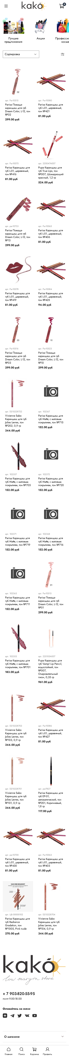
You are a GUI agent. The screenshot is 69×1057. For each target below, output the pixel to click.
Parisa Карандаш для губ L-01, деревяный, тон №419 (17, 298)
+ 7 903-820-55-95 (19, 996)
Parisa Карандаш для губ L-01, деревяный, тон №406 (50, 236)
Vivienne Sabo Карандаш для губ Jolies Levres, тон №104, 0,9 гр (49, 926)
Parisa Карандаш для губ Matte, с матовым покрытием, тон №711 (17, 603)
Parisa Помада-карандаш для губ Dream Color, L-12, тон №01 (50, 605)
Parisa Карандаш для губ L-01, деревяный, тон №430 (17, 864)
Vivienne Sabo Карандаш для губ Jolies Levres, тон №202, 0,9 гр (15, 423)
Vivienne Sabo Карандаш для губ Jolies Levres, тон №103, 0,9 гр (15, 737)
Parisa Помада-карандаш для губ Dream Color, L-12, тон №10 (50, 360)
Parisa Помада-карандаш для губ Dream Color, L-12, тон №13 (17, 237)
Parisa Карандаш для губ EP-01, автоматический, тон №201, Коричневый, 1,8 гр (50, 801)
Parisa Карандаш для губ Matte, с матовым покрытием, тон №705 (18, 484)
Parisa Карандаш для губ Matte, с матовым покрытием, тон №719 (17, 543)
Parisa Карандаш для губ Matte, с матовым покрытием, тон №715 (50, 421)
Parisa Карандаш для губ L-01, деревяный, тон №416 (17, 173)
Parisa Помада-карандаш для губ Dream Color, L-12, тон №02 (17, 112)
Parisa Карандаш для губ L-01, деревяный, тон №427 (50, 735)
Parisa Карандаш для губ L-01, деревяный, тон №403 (50, 864)
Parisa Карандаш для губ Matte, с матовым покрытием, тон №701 (17, 666)
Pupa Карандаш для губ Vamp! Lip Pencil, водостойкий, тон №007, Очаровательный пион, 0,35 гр (50, 671)
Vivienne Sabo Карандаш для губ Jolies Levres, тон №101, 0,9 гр (15, 800)
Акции (47, 40)
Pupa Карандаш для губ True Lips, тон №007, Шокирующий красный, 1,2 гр (50, 174)
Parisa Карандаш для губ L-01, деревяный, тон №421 (50, 110)
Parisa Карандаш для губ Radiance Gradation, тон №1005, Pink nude (17, 926)
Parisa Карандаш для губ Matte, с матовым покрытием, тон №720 (51, 484)
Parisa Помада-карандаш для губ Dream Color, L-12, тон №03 (17, 360)
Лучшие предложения (16, 40)
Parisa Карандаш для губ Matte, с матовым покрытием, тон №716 (50, 543)
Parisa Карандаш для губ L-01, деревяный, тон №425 (50, 298)
